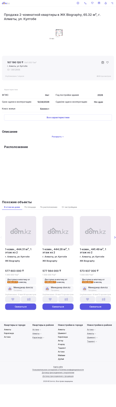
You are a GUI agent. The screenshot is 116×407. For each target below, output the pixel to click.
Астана (7, 337)
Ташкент (62, 348)
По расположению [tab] (48, 207)
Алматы (7, 329)
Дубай (61, 359)
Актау (60, 340)
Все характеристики (58, 117)
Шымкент (62, 333)
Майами (61, 355)
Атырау (61, 344)
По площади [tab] (30, 207)
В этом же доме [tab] (12, 207)
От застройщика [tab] (69, 207)
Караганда (9, 333)
